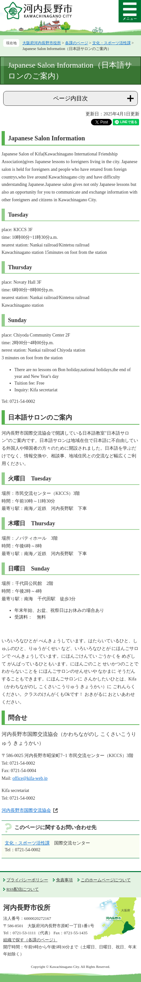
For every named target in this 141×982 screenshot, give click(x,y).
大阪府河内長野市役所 (41, 43)
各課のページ (76, 43)
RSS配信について (22, 889)
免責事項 (64, 880)
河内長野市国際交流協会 (26, 810)
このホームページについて (106, 880)
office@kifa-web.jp (29, 778)
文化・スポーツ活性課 (111, 43)
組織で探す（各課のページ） (30, 939)
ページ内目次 (70, 98)
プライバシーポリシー (27, 880)
